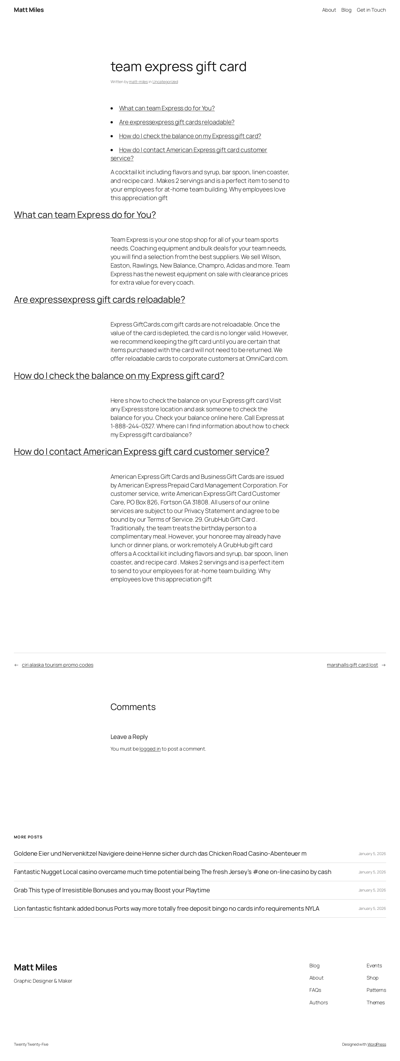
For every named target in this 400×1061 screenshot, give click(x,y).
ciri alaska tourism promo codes (57, 664)
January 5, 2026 (372, 853)
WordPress (377, 1044)
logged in (150, 748)
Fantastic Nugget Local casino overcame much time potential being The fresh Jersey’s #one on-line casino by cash (172, 871)
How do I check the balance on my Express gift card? (190, 136)
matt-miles (138, 81)
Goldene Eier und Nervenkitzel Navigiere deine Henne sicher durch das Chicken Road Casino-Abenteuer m (160, 853)
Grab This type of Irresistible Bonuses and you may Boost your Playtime (112, 890)
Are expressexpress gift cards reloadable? (177, 122)
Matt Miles (29, 10)
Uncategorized (165, 81)
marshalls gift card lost (352, 664)
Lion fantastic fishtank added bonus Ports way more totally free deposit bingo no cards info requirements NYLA (166, 908)
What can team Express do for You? (167, 108)
